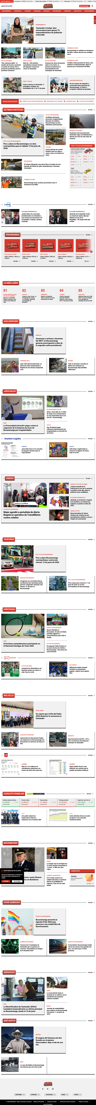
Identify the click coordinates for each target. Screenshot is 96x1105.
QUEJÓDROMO (6, 11)
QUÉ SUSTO (77, 11)
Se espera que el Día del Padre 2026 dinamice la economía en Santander (49, 715)
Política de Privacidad (38, 1100)
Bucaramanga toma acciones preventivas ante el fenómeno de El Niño (40, 183)
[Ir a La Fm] (7, 204)
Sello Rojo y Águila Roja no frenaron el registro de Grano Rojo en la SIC (79, 450)
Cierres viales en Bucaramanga (32, 101)
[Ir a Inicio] (48, 6)
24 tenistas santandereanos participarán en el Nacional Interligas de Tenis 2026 (21, 644)
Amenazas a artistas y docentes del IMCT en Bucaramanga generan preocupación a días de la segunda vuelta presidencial (49, 341)
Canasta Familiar (5, 1)
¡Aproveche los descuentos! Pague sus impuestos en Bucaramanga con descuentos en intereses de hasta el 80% (32, 739)
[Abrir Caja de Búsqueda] (92, 6)
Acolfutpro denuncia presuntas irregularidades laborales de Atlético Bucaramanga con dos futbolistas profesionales (54, 120)
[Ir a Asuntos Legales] (13, 438)
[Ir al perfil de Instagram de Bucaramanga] (53, 1087)
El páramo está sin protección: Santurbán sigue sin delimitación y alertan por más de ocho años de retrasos (81, 135)
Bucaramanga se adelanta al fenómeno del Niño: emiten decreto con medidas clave (80, 52)
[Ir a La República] (6, 754)
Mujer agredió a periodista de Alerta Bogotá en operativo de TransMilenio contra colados (22, 514)
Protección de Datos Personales (67, 1100)
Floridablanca (70, 101)
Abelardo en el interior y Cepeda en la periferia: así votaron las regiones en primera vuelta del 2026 (81, 502)
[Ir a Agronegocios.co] (35, 793)
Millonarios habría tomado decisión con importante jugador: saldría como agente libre (79, 669)
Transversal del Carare (54, 101)
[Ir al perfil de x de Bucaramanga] (47, 1087)
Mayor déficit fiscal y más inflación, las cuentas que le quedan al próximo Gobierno (79, 767)
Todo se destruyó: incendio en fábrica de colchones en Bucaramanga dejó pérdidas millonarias (78, 366)
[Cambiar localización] (84, 6)
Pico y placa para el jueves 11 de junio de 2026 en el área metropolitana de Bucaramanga (79, 584)
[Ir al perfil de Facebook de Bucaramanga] (42, 1087)
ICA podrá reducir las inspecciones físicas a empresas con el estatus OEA (31, 817)
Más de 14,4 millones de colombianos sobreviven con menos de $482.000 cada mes (32, 767)
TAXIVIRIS (28, 11)
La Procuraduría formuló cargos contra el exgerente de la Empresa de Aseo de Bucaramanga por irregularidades (20, 427)
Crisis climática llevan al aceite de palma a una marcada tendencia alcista (80, 817)
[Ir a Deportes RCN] (10, 656)
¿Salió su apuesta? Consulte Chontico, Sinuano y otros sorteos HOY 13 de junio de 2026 (66, 298)
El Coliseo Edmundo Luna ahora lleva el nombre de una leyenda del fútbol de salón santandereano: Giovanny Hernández (42, 165)
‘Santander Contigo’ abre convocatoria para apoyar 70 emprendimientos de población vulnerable (49, 31)
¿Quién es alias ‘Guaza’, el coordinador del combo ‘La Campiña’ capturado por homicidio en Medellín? (29, 298)
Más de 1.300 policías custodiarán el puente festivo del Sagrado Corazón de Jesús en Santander (33, 65)
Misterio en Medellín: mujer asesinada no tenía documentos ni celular (48, 297)
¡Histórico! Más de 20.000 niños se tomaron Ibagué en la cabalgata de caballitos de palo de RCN (85, 298)
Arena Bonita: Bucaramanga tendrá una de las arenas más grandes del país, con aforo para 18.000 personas (80, 946)
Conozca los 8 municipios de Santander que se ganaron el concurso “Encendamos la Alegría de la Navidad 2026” (31, 946)
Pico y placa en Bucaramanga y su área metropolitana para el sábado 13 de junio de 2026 (21, 145)
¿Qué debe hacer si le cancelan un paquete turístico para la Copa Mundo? (32, 450)
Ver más (91, 109)
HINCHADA (37, 11)
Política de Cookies (83, 1100)
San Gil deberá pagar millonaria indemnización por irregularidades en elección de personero (57, 429)
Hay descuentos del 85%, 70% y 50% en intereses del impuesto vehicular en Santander (78, 739)
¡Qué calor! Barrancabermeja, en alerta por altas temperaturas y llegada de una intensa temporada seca (31, 366)
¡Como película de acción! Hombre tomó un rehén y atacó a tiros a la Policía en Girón (55, 151)
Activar (6, 881)
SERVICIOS (67, 11)
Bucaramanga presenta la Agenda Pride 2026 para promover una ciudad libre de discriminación (48, 921)
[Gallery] (47, 250)
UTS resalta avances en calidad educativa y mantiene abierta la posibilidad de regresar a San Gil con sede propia (56, 880)
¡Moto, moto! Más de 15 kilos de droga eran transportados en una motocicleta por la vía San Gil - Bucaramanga (56, 414)
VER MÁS (16, 260)
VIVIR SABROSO (89, 11)
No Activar (17, 881)
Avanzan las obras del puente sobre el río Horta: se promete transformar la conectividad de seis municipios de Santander (55, 66)
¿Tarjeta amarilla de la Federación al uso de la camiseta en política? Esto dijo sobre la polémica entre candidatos (81, 489)
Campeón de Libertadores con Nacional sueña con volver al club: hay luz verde (32, 669)
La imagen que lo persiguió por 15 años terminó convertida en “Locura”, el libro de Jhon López (57, 865)
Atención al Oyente (52, 1100)
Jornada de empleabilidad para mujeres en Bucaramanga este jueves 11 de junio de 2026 (57, 1009)
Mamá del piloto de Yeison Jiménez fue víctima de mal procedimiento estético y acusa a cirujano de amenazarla (81, 515)
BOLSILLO (47, 11)
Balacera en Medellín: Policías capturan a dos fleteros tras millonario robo (9, 299)
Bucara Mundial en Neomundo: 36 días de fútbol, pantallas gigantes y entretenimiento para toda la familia (57, 633)
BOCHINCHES (57, 11)
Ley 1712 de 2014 (48, 1102)
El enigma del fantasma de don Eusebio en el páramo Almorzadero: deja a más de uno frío (49, 1039)
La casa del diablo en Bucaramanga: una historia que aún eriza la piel (32, 1064)
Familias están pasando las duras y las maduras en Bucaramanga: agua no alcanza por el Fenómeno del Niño (80, 64)
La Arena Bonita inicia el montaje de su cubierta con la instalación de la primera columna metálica (56, 994)
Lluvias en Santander (86, 101)
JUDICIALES (17, 11)
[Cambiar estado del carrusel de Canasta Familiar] (12, 1)
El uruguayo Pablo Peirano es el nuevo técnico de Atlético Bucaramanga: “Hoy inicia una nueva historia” (57, 648)
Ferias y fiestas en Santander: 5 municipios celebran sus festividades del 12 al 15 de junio (34, 86)
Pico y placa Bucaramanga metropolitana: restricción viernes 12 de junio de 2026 (47, 559)
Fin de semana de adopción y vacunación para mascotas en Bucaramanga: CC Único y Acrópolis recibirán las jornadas (80, 86)
